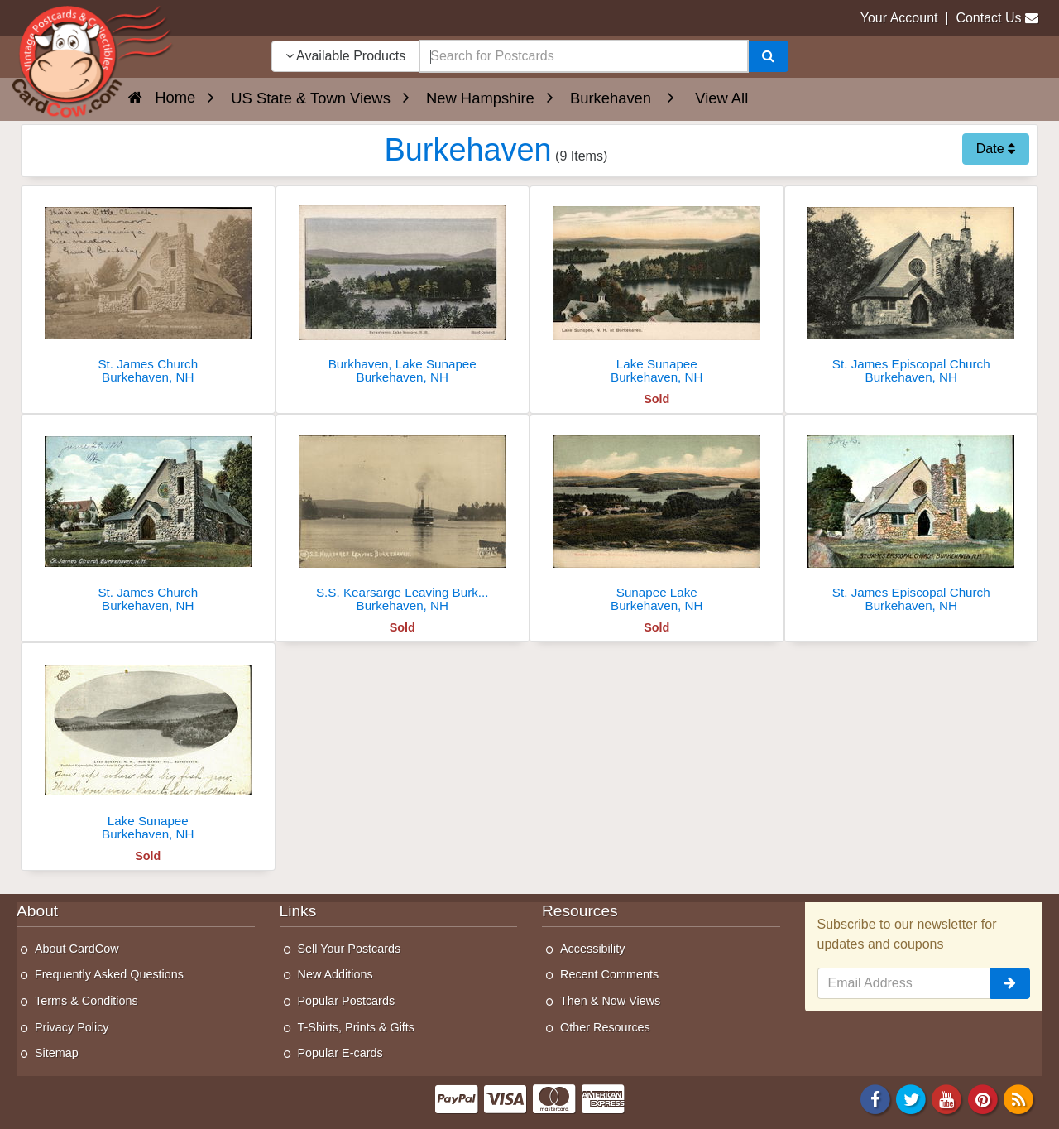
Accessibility (592, 948)
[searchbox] (583, 56)
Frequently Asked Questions (109, 974)
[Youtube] (947, 1097)
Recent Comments (609, 974)
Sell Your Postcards (349, 948)
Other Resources (605, 1027)
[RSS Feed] (1018, 1097)
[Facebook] (875, 1097)
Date (995, 149)
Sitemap (57, 1052)
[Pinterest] (983, 1097)
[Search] (768, 56)
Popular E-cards (340, 1052)
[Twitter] (911, 1097)
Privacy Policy (72, 1027)
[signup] (1010, 983)
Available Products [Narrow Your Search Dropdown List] (345, 56)
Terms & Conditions (86, 1000)
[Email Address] (904, 983)
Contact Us (988, 18)
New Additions (335, 974)
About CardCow (77, 948)
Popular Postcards (346, 1000)
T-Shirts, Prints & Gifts (356, 1027)
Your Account (899, 18)
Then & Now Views (610, 1000)
